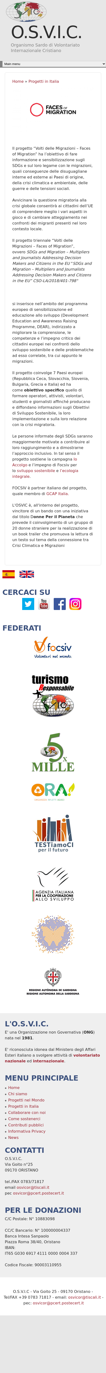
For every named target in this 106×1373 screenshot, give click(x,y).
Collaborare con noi (27, 1112)
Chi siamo (17, 1094)
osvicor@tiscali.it (33, 1187)
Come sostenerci (24, 1119)
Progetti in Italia (43, 81)
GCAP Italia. (57, 493)
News (13, 1137)
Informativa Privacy (27, 1131)
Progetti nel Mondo (26, 1100)
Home (18, 81)
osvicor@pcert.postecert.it (38, 1193)
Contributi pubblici (26, 1125)
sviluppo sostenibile (36, 470)
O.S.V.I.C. (46, 32)
